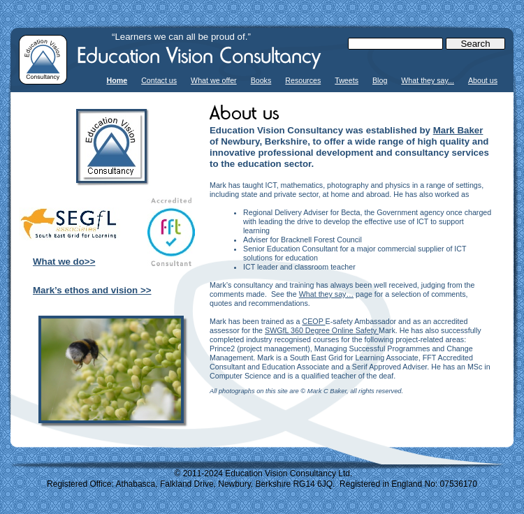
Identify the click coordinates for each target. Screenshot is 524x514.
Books (261, 80)
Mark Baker (458, 130)
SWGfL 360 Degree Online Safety (322, 330)
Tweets (346, 80)
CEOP (313, 321)
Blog (379, 80)
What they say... (427, 80)
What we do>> (64, 261)
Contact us (159, 80)
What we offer (214, 80)
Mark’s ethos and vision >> (92, 290)
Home (117, 80)
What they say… (326, 294)
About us (482, 80)
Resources (303, 80)
